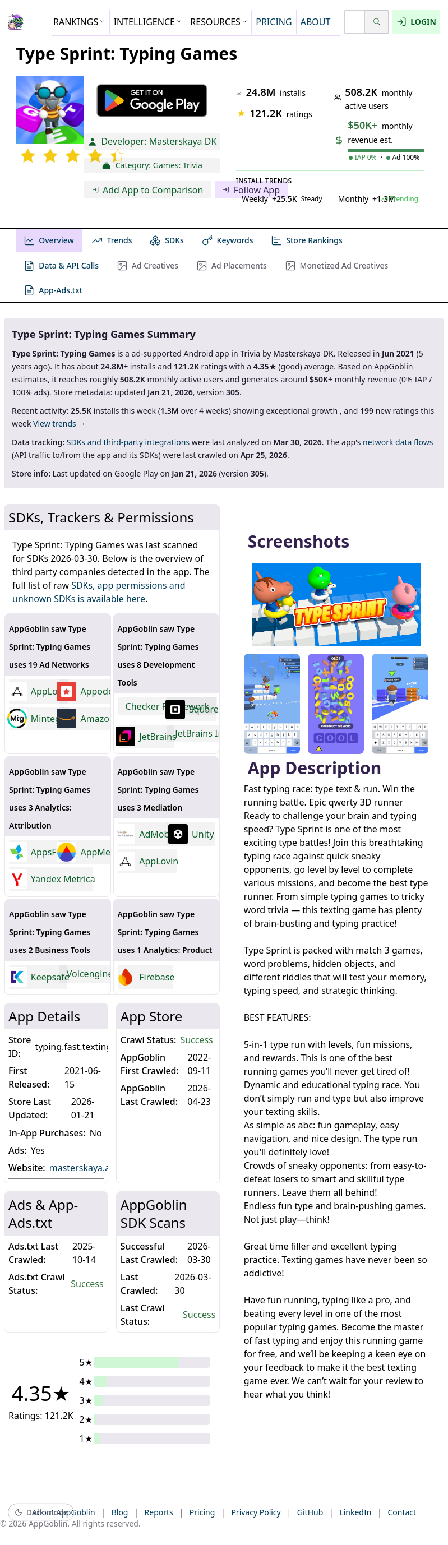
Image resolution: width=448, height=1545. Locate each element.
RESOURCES (218, 22)
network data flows (398, 442)
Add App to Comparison (148, 190)
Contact (401, 1512)
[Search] (376, 22)
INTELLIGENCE (148, 22)
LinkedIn (355, 1512)
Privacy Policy (255, 1512)
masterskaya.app (89, 1167)
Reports (159, 1512)
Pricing (202, 1512)
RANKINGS (79, 22)
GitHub (310, 1512)
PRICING (274, 22)
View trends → (59, 423)
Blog (120, 1512)
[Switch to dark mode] (41, 1513)
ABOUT (316, 22)
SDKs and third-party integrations (128, 442)
